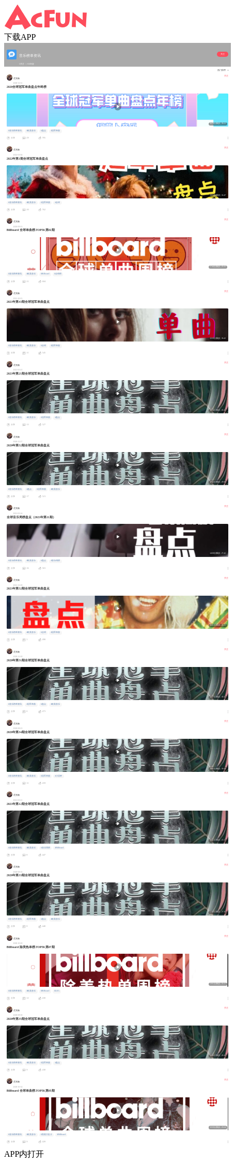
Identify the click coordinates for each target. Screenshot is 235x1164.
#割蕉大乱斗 (46, 1135)
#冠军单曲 (55, 131)
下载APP (20, 37)
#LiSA (56, 991)
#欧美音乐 (31, 131)
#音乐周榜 (55, 561)
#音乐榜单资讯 (15, 131)
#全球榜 (57, 274)
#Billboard (45, 274)
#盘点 (43, 131)
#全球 (57, 202)
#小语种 (58, 776)
